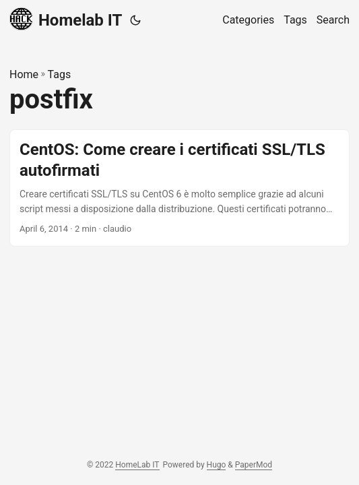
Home (23, 74)
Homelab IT (65, 19)
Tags (59, 74)
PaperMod (253, 465)
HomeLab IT (137, 465)
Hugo (216, 465)
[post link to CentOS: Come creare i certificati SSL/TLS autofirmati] (179, 188)
